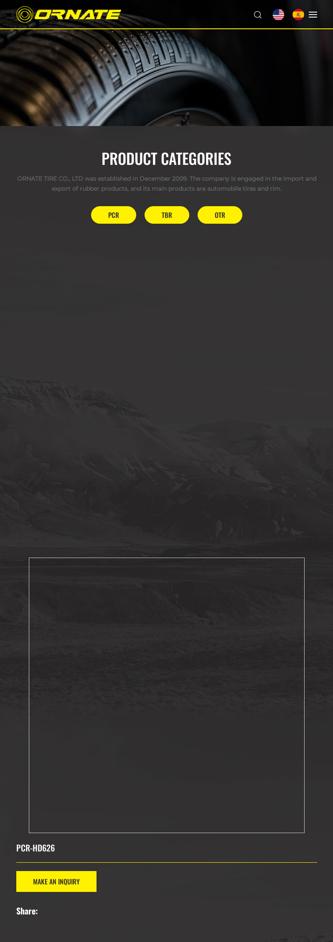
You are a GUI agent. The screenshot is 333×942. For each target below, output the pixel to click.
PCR (113, 215)
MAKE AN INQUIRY (56, 881)
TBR (167, 215)
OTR (220, 215)
